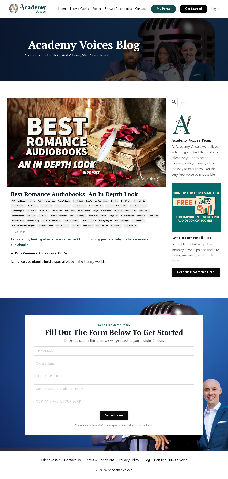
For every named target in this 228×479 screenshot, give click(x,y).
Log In (215, 8)
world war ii (116, 226)
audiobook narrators (46, 201)
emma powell (46, 206)
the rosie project (122, 221)
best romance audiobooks (97, 201)
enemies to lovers (62, 206)
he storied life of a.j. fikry (116, 206)
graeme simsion (96, 206)
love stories (144, 211)
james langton (18, 211)
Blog (146, 461)
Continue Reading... (22, 268)
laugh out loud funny (102, 211)
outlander (31, 216)
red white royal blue (97, 216)
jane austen (31, 211)
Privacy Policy (129, 461)
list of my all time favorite (125, 211)
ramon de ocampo (78, 216)
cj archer (114, 201)
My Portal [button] (163, 8)
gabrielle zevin (79, 206)
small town (153, 216)
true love (76, 226)
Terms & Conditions (100, 461)
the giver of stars (71, 221)
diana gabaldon (18, 206)
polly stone (43, 216)
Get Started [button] (193, 8)
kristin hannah (84, 211)
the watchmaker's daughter (23, 226)
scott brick (141, 216)
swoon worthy (33, 221)
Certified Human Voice (170, 461)
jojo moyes (44, 211)
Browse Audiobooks (118, 8)
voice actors (88, 226)
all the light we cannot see (23, 201)
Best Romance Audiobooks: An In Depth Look (79, 194)
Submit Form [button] (114, 416)
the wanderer (138, 221)
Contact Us (72, 461)
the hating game (89, 221)
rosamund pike (127, 216)
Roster (96, 8)
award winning (64, 201)
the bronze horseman (51, 221)
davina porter (140, 201)
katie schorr (70, 211)
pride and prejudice (59, 216)
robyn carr (113, 216)
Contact (140, 8)
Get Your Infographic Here (195, 272)
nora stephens (18, 216)
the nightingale (105, 221)
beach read (78, 201)
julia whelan (57, 211)
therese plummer (45, 226)
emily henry (33, 206)
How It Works (79, 8)
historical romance (138, 206)
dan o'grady (126, 201)
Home (62, 8)
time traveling (62, 226)
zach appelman (130, 226)
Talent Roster (50, 461)
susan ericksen (18, 221)
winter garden (102, 226)
